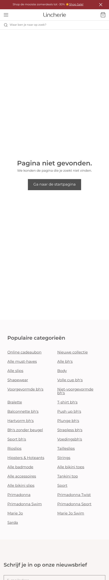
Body (62, 371)
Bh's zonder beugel (25, 430)
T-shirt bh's (67, 402)
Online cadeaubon (24, 352)
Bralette (14, 402)
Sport (62, 486)
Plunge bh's (68, 421)
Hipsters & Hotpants (25, 458)
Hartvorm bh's (20, 421)
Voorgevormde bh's (25, 389)
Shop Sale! (76, 4)
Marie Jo (15, 513)
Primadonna (18, 495)
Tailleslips (66, 449)
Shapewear (17, 380)
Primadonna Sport (74, 504)
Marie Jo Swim (70, 513)
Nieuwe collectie (72, 352)
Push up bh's (69, 411)
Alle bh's (65, 362)
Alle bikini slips (20, 486)
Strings (64, 458)
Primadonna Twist (74, 495)
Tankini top (67, 476)
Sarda (12, 523)
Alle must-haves (22, 362)
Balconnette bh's (22, 411)
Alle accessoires (21, 476)
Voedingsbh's (69, 439)
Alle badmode (20, 467)
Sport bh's (16, 439)
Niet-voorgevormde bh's (75, 391)
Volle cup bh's (70, 380)
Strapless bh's (69, 430)
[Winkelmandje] (103, 15)
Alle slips (15, 371)
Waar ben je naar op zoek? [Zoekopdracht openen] (25, 25)
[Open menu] (6, 15)
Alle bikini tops (70, 467)
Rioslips (14, 449)
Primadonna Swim (24, 504)
